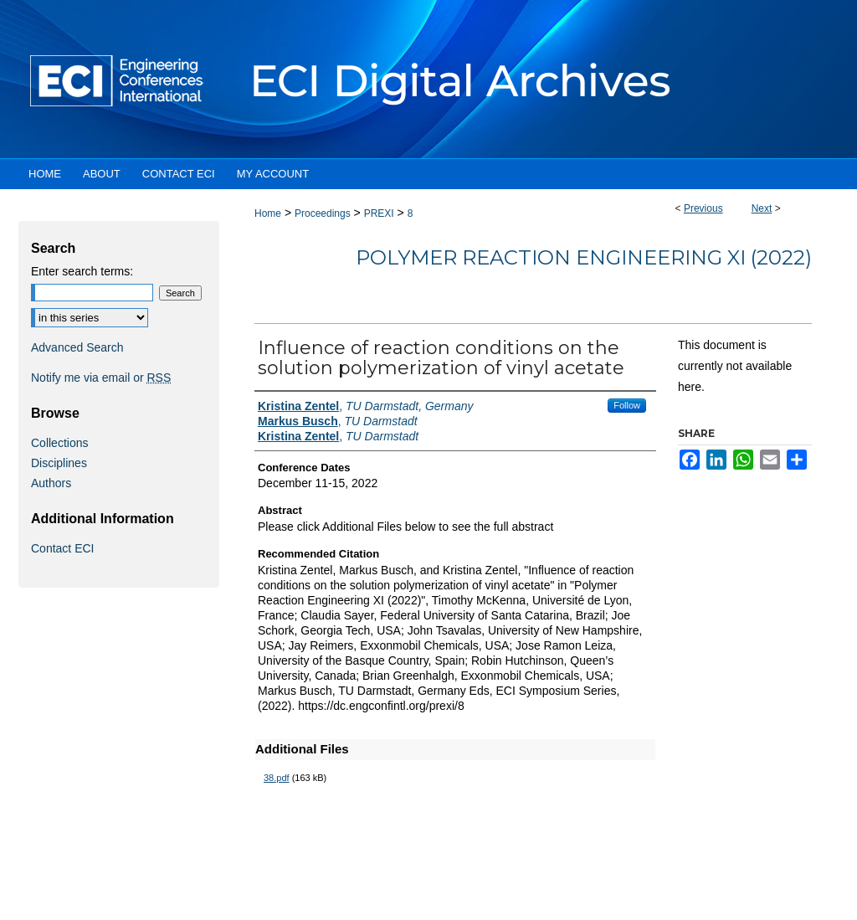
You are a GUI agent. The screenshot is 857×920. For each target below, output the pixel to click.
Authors (51, 483)
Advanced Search (77, 347)
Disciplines (59, 463)
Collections (59, 443)
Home (267, 213)
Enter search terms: (82, 271)
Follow (626, 405)
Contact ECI (62, 548)
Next (762, 208)
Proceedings (323, 213)
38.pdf (277, 778)
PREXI (379, 213)
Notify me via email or (101, 377)
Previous (703, 208)
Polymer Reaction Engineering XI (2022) (584, 257)
